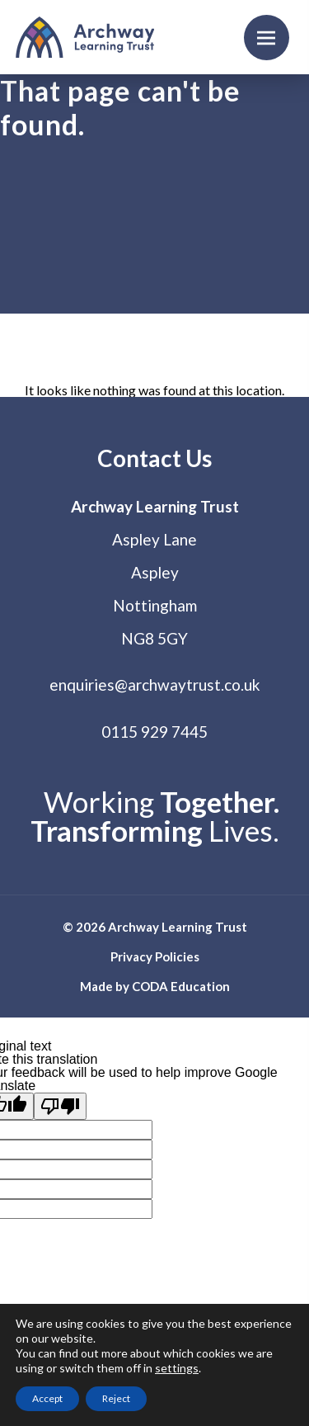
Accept (47, 1398)
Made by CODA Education (155, 986)
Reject (116, 1398)
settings (177, 1368)
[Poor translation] (60, 1106)
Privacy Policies (154, 956)
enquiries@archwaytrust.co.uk (154, 684)
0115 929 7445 (154, 731)
